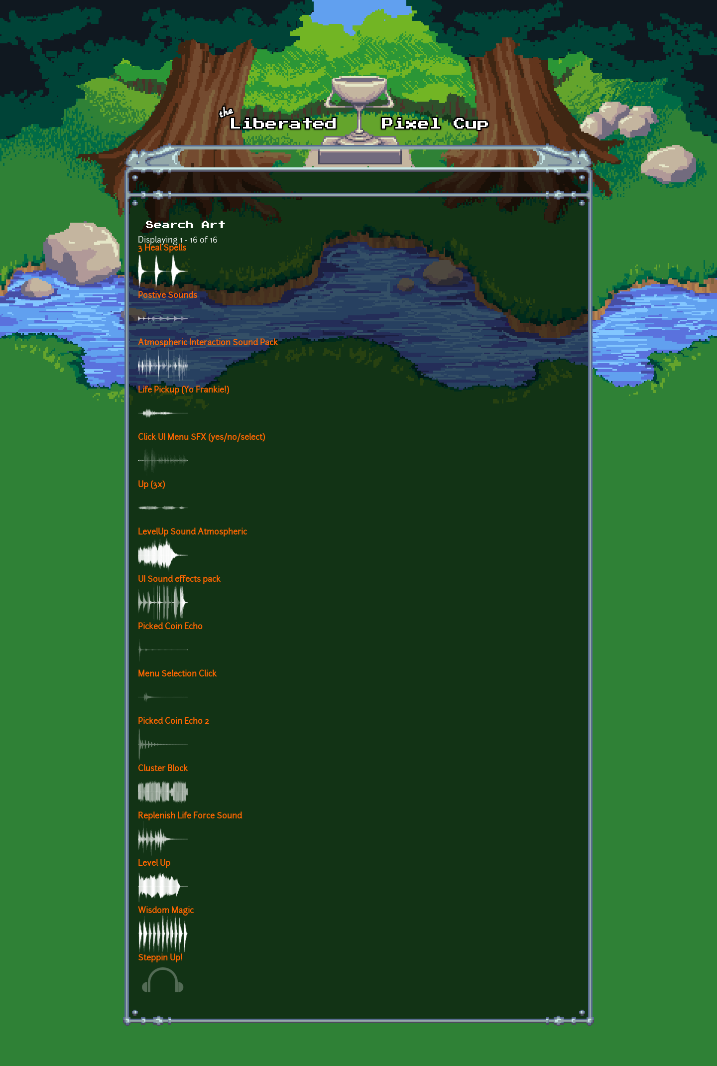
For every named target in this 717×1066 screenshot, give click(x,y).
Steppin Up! (160, 958)
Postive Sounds (167, 296)
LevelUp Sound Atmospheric (192, 532)
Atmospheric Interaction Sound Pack (208, 343)
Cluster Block (163, 769)
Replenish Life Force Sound (190, 816)
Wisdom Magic (166, 911)
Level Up (154, 864)
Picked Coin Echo (170, 627)
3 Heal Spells (162, 249)
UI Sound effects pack (179, 580)
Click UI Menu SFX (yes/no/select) (201, 438)
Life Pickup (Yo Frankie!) (183, 391)
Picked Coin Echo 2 (173, 722)
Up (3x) (151, 485)
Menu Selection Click (177, 674)
